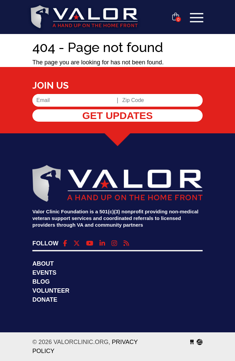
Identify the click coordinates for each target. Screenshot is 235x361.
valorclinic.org (84, 18)
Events (44, 272)
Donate (44, 299)
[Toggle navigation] (197, 18)
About (43, 263)
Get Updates (117, 115)
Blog (41, 281)
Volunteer (50, 290)
